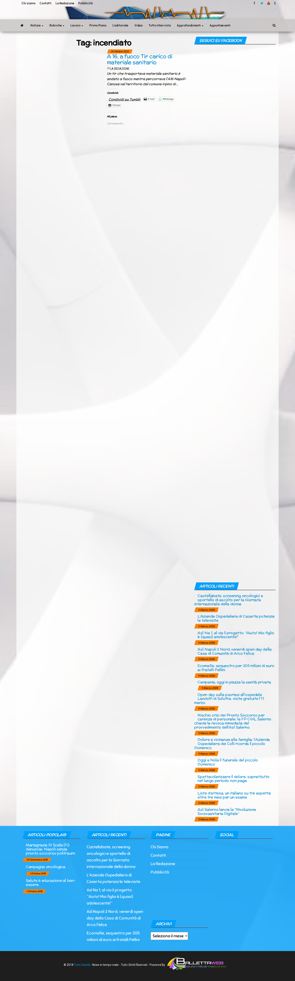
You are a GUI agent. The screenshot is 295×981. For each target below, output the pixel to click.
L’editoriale (120, 25)
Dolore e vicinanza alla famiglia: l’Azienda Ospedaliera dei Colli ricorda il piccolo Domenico (232, 743)
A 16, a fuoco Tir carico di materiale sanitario (139, 59)
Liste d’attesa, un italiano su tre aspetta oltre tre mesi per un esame (234, 795)
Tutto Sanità (82, 964)
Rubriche (56, 25)
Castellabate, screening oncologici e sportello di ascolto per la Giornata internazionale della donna (228, 599)
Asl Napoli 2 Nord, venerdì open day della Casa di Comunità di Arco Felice (234, 651)
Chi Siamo (159, 847)
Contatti (45, 3)
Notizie (37, 25)
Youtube (268, 3)
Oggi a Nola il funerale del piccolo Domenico (227, 762)
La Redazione (65, 3)
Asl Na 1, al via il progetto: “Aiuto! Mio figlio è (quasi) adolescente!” (235, 634)
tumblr (275, 3)
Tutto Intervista (160, 25)
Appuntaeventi (220, 25)
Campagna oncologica (45, 866)
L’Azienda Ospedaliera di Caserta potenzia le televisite (235, 618)
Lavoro (76, 25)
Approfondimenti (190, 25)
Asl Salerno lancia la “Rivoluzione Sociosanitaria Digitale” (226, 811)
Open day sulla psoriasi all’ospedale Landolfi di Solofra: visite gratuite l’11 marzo (229, 698)
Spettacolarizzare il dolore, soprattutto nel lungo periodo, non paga (233, 778)
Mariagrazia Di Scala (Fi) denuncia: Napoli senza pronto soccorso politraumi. (51, 849)
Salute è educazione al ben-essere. (50, 882)
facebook (255, 3)
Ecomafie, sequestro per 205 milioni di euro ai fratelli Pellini (235, 667)
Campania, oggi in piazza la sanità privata (234, 682)
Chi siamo (28, 3)
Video (138, 25)
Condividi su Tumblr (125, 99)
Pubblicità (85, 3)
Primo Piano (97, 25)
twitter (261, 3)
